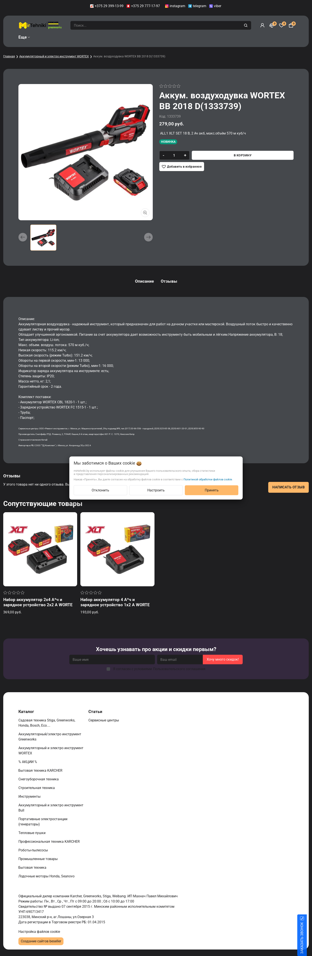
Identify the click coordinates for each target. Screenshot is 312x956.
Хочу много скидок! (223, 659)
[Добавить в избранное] (181, 166)
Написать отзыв (288, 487)
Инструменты (29, 796)
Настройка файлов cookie (39, 932)
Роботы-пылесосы (33, 850)
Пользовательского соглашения (179, 669)
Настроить (156, 490)
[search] (246, 25)
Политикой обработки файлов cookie (208, 479)
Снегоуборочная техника (39, 779)
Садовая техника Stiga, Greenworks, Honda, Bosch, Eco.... (46, 723)
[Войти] (262, 25)
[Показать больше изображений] (145, 212)
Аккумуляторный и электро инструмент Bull (50, 807)
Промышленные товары (38, 859)
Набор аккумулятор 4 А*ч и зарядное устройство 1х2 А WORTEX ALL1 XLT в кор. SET (116, 604)
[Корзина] (291, 25)
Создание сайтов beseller (41, 941)
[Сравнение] (272, 25)
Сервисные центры (104, 720)
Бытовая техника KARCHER (40, 770)
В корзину (243, 155)
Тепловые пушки (32, 833)
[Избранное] (281, 25)
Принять (212, 490)
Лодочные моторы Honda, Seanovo (46, 876)
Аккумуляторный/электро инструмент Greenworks (49, 736)
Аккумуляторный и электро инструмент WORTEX (54, 56)
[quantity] (174, 155)
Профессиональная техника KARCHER (49, 841)
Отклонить (100, 490)
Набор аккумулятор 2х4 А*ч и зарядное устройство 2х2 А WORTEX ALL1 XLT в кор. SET (39, 604)
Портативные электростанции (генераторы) (42, 821)
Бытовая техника (32, 867)
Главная (9, 56)
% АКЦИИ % (28, 762)
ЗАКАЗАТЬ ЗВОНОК (307, 938)
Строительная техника (37, 788)
